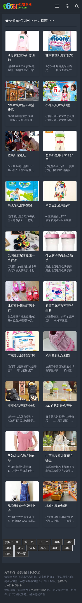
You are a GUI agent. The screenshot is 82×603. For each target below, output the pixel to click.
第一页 (29, 542)
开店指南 (41, 20)
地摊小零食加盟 (56, 506)
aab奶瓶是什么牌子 (58, 405)
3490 (8, 553)
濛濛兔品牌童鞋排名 (21, 405)
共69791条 (12, 542)
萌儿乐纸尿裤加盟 (20, 205)
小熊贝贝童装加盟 (57, 105)
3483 (69, 542)
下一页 (21, 553)
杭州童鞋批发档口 (57, 355)
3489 (67, 548)
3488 (55, 548)
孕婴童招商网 (19, 20)
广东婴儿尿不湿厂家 (21, 355)
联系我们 (35, 572)
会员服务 (22, 572)
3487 (43, 548)
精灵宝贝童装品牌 (57, 205)
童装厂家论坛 (17, 155)
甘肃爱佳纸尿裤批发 (59, 55)
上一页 (44, 542)
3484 (8, 548)
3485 (20, 548)
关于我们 (9, 572)
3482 (57, 542)
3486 (32, 548)
